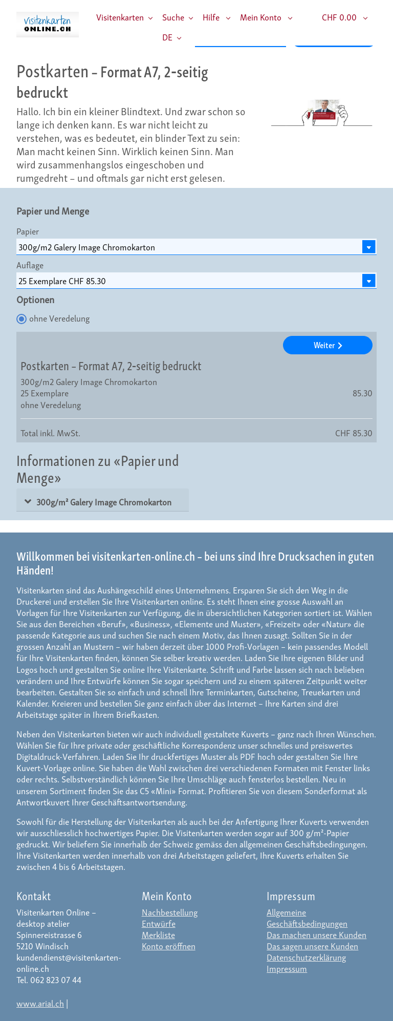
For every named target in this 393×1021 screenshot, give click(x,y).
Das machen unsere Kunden (316, 934)
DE (167, 37)
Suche (173, 17)
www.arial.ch (40, 1003)
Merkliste (158, 934)
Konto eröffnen (168, 945)
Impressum (287, 968)
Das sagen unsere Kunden (312, 945)
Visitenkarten (120, 17)
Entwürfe (159, 923)
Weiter (328, 344)
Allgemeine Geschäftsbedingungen (307, 917)
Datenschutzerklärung (306, 957)
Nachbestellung (170, 912)
